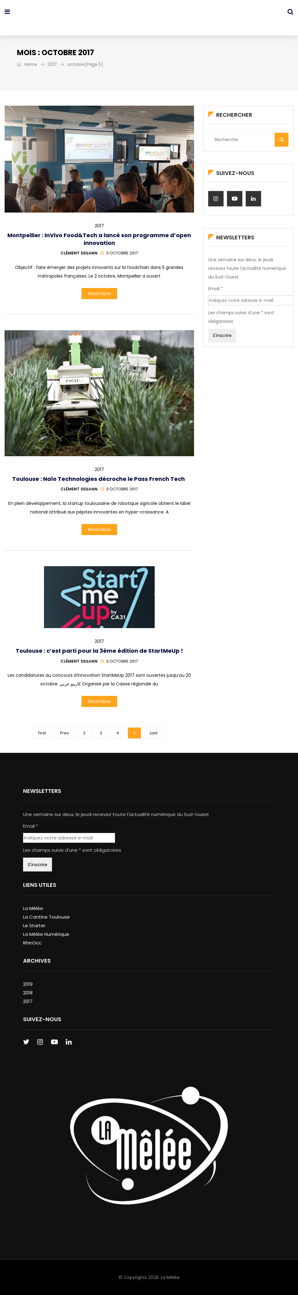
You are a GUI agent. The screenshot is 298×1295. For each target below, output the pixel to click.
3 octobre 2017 (119, 253)
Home (27, 64)
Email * (215, 289)
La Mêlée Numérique (46, 934)
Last (153, 733)
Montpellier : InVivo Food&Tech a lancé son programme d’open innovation (99, 239)
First (42, 733)
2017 (52, 64)
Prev (64, 733)
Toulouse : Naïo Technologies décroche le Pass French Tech (99, 479)
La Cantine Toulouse (46, 917)
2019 (28, 984)
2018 (28, 992)
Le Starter (34, 925)
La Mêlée (33, 908)
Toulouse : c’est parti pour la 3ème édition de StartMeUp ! (99, 651)
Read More (99, 293)
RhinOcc (32, 943)
